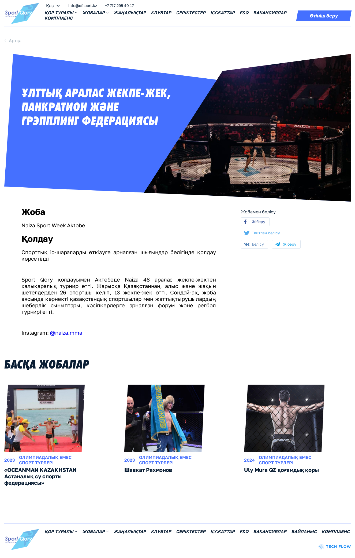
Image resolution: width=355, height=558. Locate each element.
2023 (9, 460)
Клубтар (161, 12)
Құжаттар (222, 12)
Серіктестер (190, 12)
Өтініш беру (324, 16)
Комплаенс (58, 18)
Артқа (15, 40)
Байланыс (304, 531)
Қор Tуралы (60, 12)
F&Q (244, 12)
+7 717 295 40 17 (119, 5)
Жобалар (95, 12)
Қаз (50, 5)
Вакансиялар (269, 12)
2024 (249, 460)
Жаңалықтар (130, 12)
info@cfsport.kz (82, 5)
